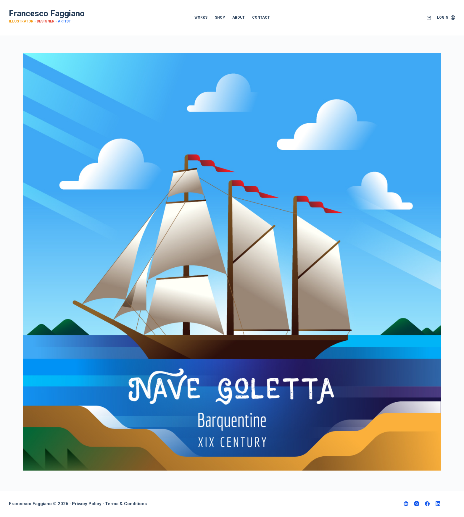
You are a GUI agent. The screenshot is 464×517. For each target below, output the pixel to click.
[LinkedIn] (438, 503)
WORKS (200, 17)
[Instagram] (416, 503)
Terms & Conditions (126, 503)
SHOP (220, 17)
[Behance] (406, 503)
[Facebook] (427, 503)
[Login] (446, 18)
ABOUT (238, 17)
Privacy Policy (87, 503)
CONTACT (261, 17)
